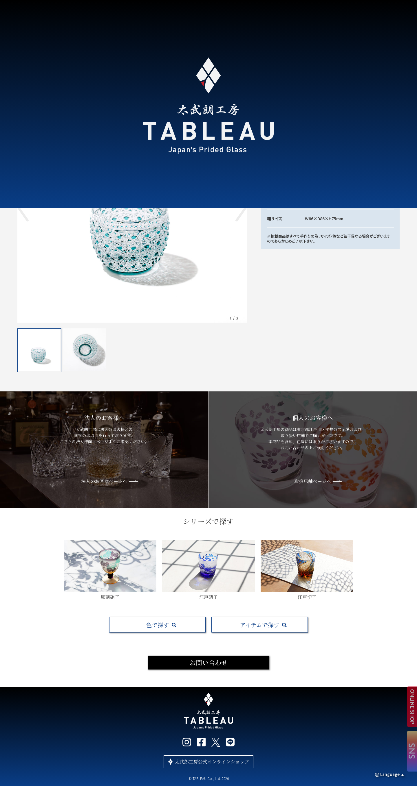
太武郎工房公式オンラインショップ (212, 761)
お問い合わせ (208, 662)
